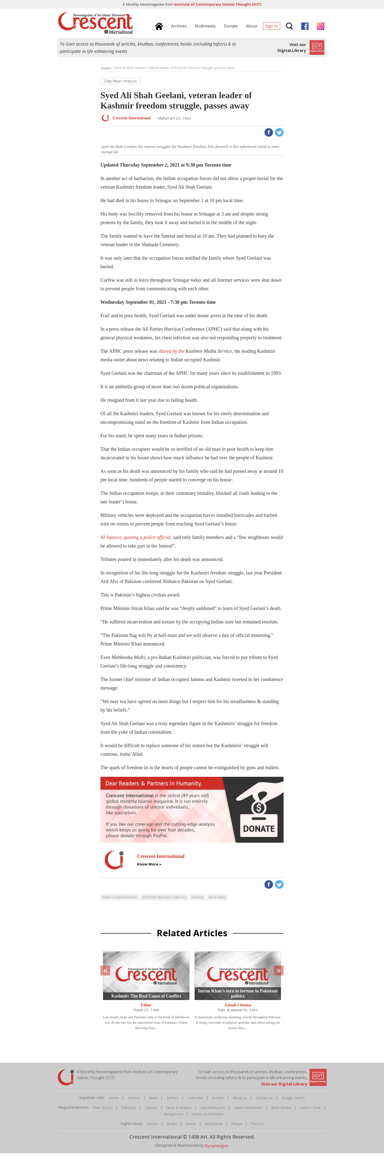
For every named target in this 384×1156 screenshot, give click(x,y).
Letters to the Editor (208, 1116)
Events (191, 1126)
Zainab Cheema (238, 1008)
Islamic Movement (248, 1110)
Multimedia (214, 1126)
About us (240, 1100)
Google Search (293, 1100)
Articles (152, 1126)
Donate (218, 1100)
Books (172, 1126)
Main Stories (103, 1110)
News (153, 1100)
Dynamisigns (216, 1148)
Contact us (264, 1100)
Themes (257, 1126)
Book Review (281, 1110)
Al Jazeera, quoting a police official (135, 540)
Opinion (151, 1110)
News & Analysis (179, 1110)
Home (114, 1100)
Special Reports (212, 1110)
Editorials (128, 1110)
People (236, 1126)
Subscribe (195, 1100)
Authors (173, 1100)
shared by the (195, 353)
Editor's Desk (310, 1110)
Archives (134, 1100)
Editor (146, 1008)
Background (173, 1116)
